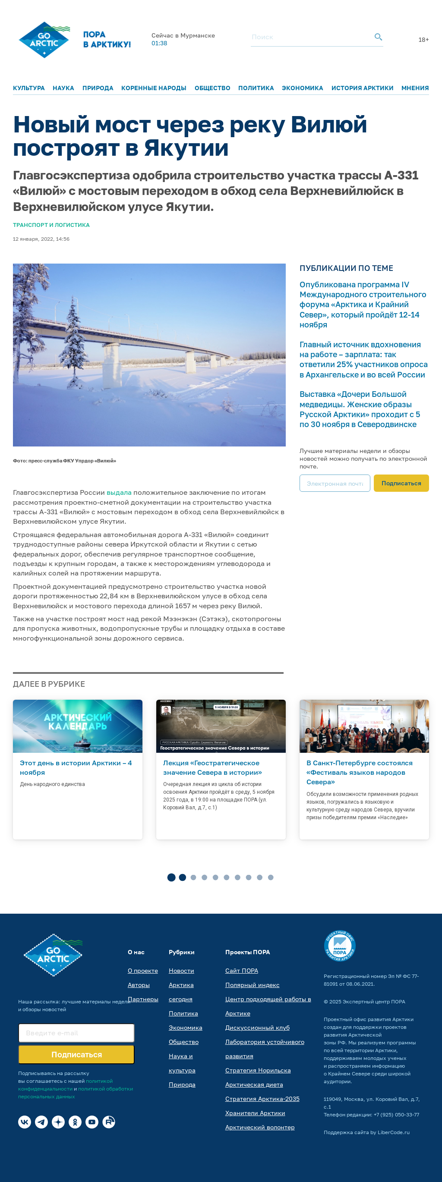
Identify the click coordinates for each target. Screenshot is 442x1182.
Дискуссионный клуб (257, 1027)
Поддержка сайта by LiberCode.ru (367, 1132)
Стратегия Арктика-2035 (262, 1098)
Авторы (139, 984)
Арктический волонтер (260, 1127)
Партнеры (143, 999)
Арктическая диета (254, 1084)
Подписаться (401, 483)
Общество (212, 87)
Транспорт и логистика (51, 224)
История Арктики (363, 87)
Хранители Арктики (255, 1112)
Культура (29, 87)
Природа (98, 87)
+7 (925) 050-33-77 (396, 1114)
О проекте (143, 970)
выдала (119, 492)
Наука (63, 87)
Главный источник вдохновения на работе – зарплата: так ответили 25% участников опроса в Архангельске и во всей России (364, 359)
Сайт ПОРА (241, 970)
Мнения (415, 87)
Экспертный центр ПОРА (374, 1001)
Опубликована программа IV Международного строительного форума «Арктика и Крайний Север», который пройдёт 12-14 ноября (363, 305)
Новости (181, 970)
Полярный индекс (252, 984)
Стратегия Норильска (258, 1070)
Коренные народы (153, 87)
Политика (256, 87)
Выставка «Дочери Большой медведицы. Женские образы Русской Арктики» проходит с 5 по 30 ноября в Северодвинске (360, 409)
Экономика (302, 87)
